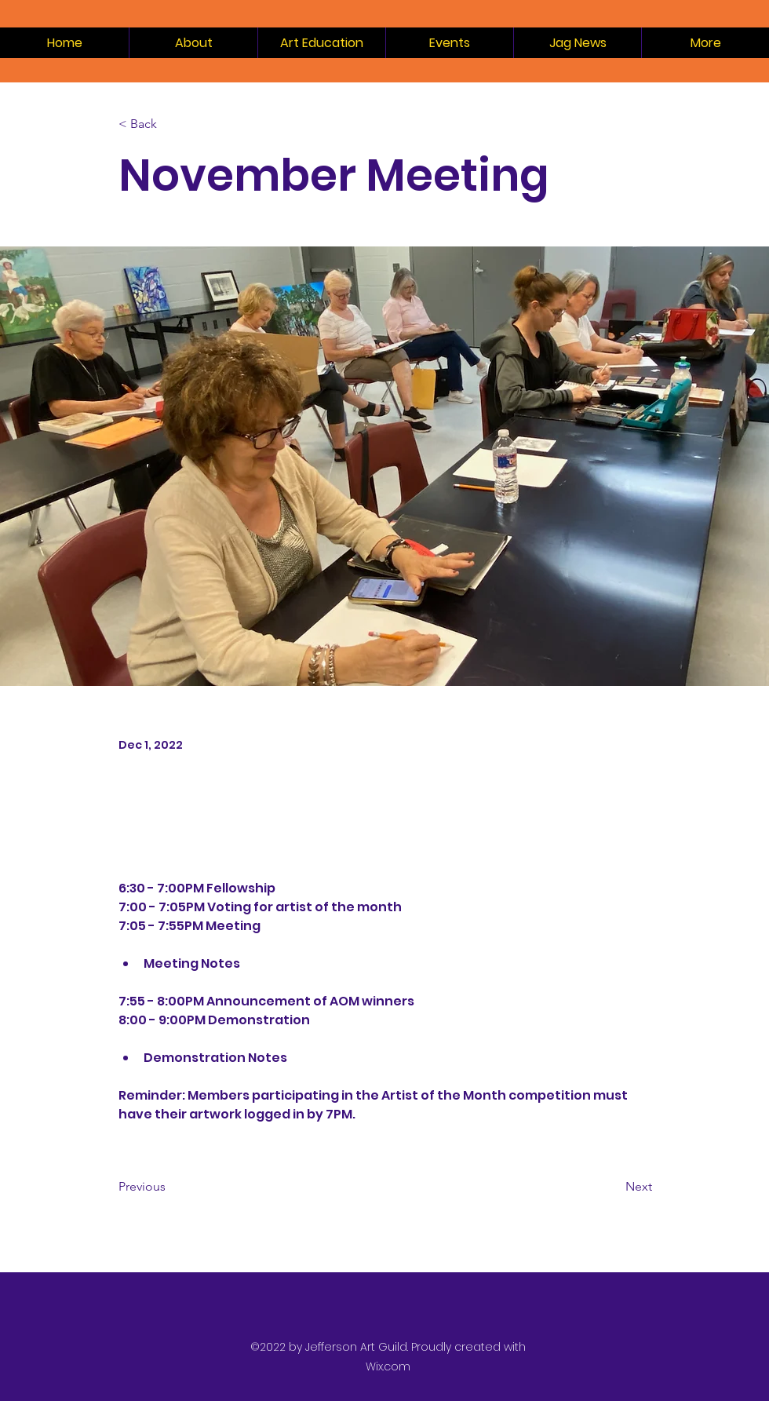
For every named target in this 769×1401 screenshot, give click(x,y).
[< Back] (170, 124)
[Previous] (170, 1187)
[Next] (613, 1187)
